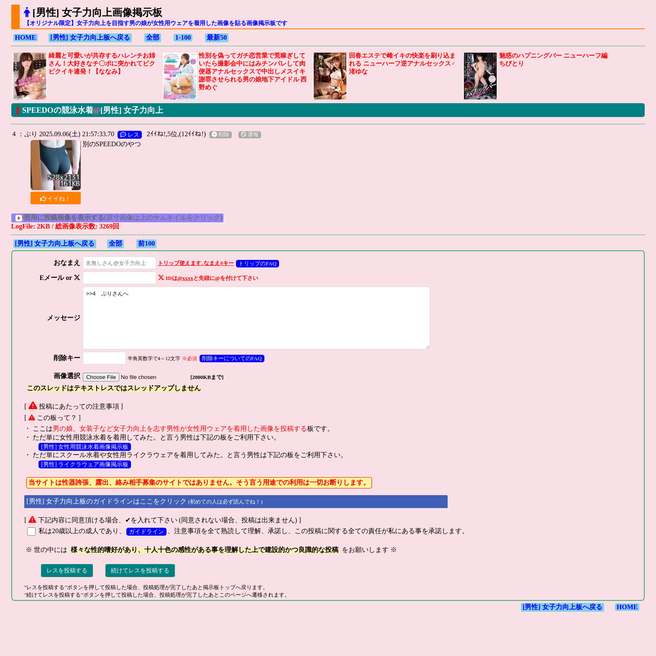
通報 (250, 134)
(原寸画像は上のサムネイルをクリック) (128, 217)
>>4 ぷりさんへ (261, 324)
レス (129, 134)
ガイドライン (146, 542)
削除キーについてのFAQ (229, 369)
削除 (220, 134)
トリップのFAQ (255, 263)
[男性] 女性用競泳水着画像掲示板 (84, 458)
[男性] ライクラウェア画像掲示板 (84, 475)
